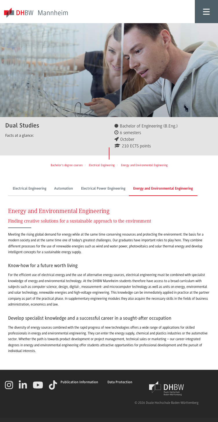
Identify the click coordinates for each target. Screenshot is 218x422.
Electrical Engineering (29, 188)
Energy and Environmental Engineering (163, 188)
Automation (63, 188)
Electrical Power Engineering (103, 188)
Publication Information (79, 382)
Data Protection (119, 382)
